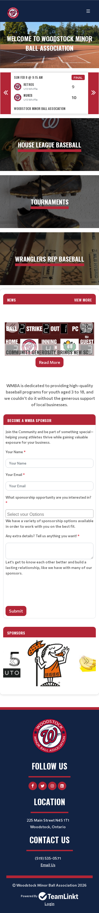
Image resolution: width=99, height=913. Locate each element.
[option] (49, 93)
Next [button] (93, 93)
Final (78, 77)
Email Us (48, 865)
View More (83, 300)
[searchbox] (50, 513)
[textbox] (49, 395)
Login (49, 903)
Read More (49, 362)
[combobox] (49, 513)
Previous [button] (5, 93)
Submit (16, 610)
